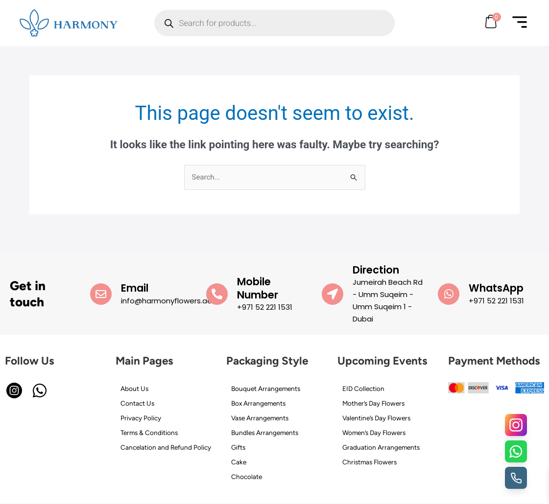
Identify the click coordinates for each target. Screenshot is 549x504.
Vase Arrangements (259, 418)
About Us (134, 388)
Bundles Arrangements (264, 432)
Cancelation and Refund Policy (165, 447)
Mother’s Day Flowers (373, 403)
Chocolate (246, 477)
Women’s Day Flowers (374, 432)
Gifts (238, 447)
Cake (238, 462)
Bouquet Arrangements (265, 388)
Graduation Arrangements (381, 447)
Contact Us (137, 403)
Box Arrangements (258, 403)
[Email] (101, 294)
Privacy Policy (140, 418)
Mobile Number (257, 288)
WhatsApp (496, 288)
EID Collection (363, 388)
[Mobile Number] (217, 294)
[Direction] (332, 294)
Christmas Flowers (369, 462)
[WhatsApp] (448, 294)
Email (134, 288)
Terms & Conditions (149, 432)
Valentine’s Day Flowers (376, 418)
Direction (376, 270)
